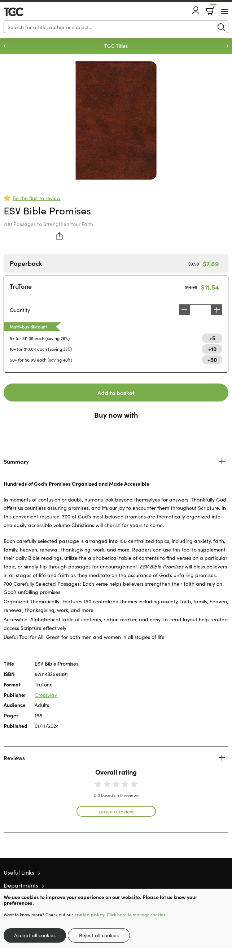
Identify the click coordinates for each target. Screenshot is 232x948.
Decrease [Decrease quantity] (184, 309)
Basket (213, 8)
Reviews (14, 758)
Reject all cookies (99, 935)
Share (59, 236)
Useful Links (19, 872)
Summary (16, 461)
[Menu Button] (224, 11)
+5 (212, 338)
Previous (5, 46)
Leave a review (116, 811)
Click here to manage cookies (136, 914)
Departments (21, 885)
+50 (212, 359)
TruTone (21, 286)
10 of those (24, 12)
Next (227, 46)
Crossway (46, 694)
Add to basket (116, 392)
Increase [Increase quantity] (216, 309)
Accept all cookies (35, 935)
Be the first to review (37, 197)
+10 (212, 349)
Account (196, 10)
